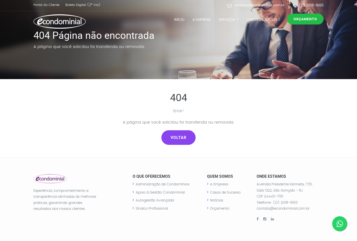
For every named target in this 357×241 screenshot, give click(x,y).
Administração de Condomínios (162, 184)
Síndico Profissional (152, 208)
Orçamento (305, 19)
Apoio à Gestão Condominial (160, 192)
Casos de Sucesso (263, 19)
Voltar (178, 137)
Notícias (216, 200)
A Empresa (201, 19)
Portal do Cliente (46, 5)
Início (179, 19)
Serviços (229, 19)
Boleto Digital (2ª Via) (83, 5)
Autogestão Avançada (155, 200)
